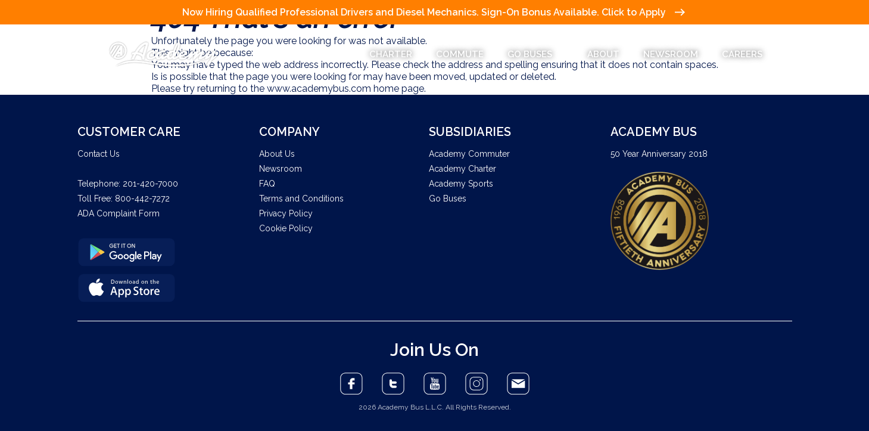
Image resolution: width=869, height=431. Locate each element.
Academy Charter (462, 168)
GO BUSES (535, 54)
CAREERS (742, 54)
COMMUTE (460, 54)
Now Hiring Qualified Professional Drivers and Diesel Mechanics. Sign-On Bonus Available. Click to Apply (433, 12)
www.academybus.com (319, 88)
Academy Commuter (469, 154)
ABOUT (603, 54)
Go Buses (447, 198)
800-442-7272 (142, 198)
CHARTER (390, 54)
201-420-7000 (150, 183)
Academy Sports (461, 183)
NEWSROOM (670, 54)
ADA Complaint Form (118, 213)
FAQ (267, 183)
